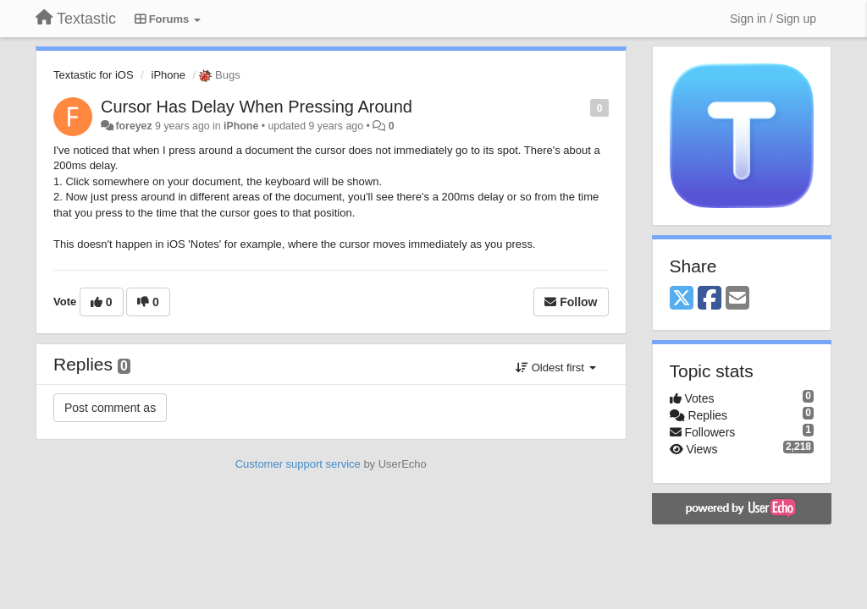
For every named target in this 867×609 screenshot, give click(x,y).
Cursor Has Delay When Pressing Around (256, 106)
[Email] (737, 299)
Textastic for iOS (93, 75)
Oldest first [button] (555, 367)
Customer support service (298, 464)
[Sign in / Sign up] (773, 18)
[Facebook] (709, 299)
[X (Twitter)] (681, 299)
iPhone (168, 75)
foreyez (133, 126)
